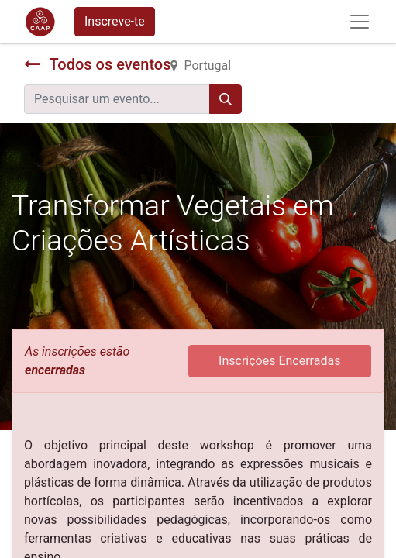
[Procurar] (225, 99)
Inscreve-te (114, 21)
